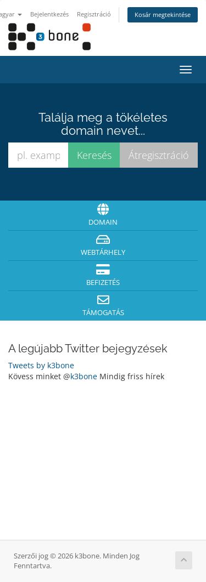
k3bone (83, 376)
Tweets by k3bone (41, 365)
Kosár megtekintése (163, 14)
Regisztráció (94, 14)
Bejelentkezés (49, 14)
